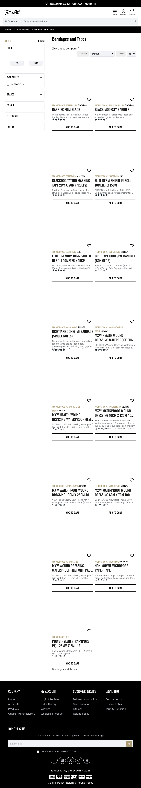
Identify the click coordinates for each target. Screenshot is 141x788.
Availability (13, 77)
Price (9, 48)
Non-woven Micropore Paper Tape (111, 567)
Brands (10, 94)
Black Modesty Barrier (112, 109)
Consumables (22, 29)
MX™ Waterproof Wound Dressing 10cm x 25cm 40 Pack (70, 492)
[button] (72, 127)
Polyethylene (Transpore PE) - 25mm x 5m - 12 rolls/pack (70, 643)
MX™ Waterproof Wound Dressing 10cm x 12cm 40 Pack (113, 413)
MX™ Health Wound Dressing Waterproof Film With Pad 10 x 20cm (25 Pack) (71, 417)
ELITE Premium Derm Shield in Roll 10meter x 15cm (71, 258)
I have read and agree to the (70, 751)
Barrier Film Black (66, 109)
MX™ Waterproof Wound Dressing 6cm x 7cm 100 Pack (113, 492)
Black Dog (82, 105)
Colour (11, 105)
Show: (121, 53)
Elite (121, 176)
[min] (17, 63)
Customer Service (84, 691)
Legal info (112, 691)
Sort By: (83, 53)
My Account (48, 691)
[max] (36, 63)
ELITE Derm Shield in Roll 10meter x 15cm (113, 182)
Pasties (11, 127)
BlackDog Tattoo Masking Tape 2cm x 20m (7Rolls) (71, 182)
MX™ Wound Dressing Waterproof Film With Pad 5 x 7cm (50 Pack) (72, 567)
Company (14, 691)
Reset (42, 41)
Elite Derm (12, 116)
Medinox (124, 251)
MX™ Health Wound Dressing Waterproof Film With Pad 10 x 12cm (114, 337)
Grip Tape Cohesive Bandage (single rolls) (72, 333)
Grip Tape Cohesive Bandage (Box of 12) (115, 258)
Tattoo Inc (124, 561)
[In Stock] (8, 84)
